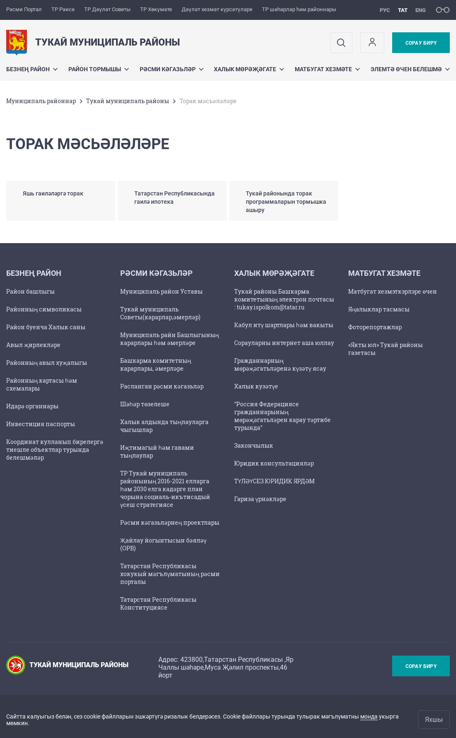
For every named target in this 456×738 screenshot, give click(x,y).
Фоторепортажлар (375, 327)
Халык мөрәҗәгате (249, 69)
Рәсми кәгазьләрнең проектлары (169, 522)
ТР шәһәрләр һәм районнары (299, 9)
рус (385, 10)
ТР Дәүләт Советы (107, 9)
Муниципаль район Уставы (161, 291)
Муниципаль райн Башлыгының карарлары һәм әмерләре (169, 339)
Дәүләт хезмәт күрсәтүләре (217, 9)
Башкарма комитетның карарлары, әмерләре (155, 364)
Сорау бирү (421, 43)
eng (420, 10)
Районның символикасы (44, 309)
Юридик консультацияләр (274, 463)
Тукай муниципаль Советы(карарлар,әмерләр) (160, 313)
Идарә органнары (32, 406)
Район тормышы (98, 69)
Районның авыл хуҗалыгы (46, 363)
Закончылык (253, 445)
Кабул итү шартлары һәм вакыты (283, 325)
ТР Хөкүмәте (156, 9)
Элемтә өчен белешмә (410, 69)
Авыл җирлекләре (33, 345)
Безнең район (32, 69)
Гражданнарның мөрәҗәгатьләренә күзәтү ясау (280, 364)
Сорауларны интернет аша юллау (284, 343)
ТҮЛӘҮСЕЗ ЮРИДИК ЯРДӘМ (274, 481)
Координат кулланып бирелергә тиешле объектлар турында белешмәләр (54, 449)
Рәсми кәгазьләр (172, 69)
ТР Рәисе (63, 9)
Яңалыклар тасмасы (379, 309)
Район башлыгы (30, 291)
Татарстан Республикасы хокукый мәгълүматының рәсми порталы (170, 574)
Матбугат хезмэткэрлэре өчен (392, 291)
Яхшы (434, 720)
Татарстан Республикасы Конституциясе (158, 603)
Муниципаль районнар (41, 101)
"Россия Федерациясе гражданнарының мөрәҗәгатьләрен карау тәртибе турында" (282, 416)
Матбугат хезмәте (327, 69)
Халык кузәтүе (256, 386)
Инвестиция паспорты (40, 424)
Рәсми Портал (24, 9)
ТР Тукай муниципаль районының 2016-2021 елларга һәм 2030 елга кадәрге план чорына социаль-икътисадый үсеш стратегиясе (165, 489)
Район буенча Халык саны (45, 327)
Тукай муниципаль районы (127, 101)
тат (402, 10)
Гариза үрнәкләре (260, 499)
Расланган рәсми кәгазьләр (162, 386)
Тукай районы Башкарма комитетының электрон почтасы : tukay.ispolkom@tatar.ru (284, 299)
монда (369, 716)
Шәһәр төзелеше (145, 404)
